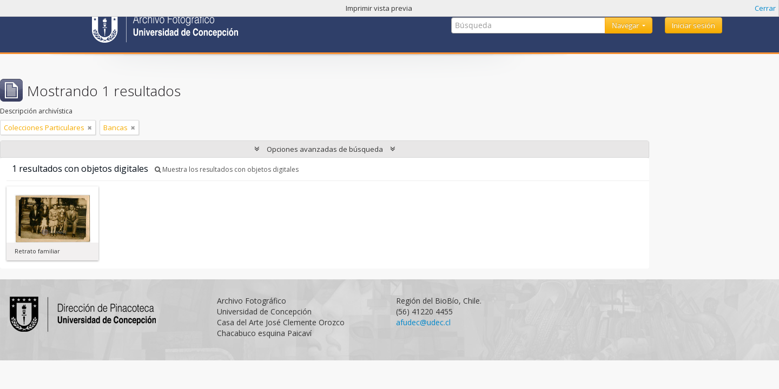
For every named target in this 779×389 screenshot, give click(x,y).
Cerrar (765, 8)
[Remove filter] (90, 127)
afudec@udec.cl (423, 322)
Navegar (626, 25)
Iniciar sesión (693, 25)
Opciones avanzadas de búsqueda (325, 149)
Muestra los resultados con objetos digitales (227, 169)
